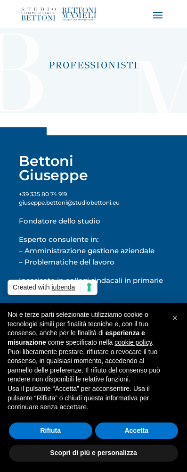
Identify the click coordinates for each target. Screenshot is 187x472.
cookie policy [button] (133, 342)
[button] (174, 317)
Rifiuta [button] (50, 430)
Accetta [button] (136, 430)
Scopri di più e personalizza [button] (93, 452)
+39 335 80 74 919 (43, 194)
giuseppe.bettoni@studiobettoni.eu (69, 202)
